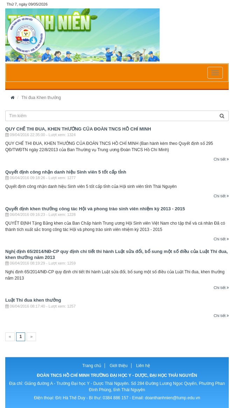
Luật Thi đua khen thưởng (33, 300)
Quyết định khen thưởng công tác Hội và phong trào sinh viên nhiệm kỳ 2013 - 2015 (95, 208)
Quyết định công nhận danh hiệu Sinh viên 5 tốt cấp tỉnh (65, 172)
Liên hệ (143, 365)
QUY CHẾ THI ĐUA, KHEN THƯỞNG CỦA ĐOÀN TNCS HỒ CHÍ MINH (78, 129)
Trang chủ (91, 365)
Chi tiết (221, 159)
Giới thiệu (118, 365)
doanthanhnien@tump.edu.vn (172, 397)
